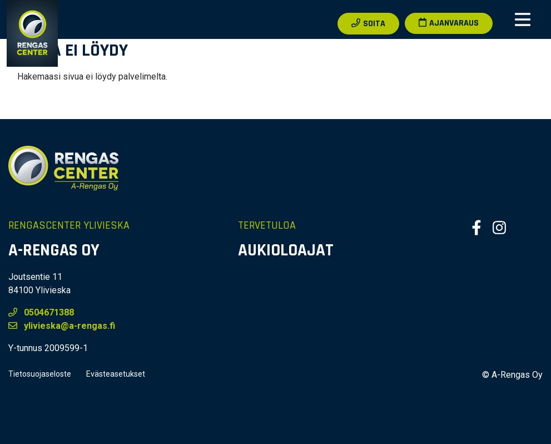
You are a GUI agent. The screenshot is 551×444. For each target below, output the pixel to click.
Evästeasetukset (115, 373)
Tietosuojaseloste (39, 373)
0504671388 (41, 312)
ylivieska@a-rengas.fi (61, 325)
